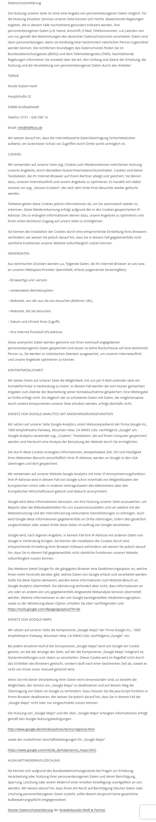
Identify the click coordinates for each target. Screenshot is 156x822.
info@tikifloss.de (30, 127)
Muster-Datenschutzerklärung (30, 810)
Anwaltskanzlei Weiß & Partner (82, 810)
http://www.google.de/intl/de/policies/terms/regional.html (51, 729)
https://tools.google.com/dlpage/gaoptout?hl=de (44, 609)
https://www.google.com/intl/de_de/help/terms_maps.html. (52, 750)
